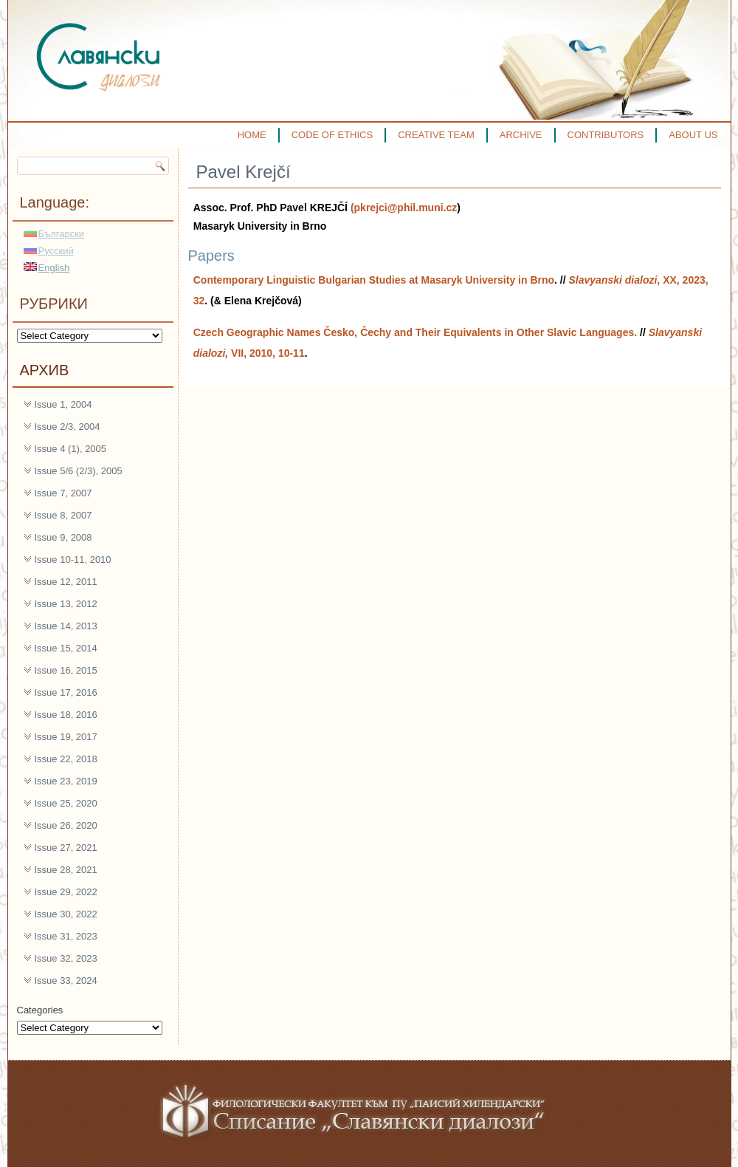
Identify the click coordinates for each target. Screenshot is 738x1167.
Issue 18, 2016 (66, 714)
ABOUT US (693, 134)
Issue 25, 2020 (66, 803)
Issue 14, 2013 (66, 626)
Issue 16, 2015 (66, 670)
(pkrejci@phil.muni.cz (404, 207)
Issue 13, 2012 (66, 603)
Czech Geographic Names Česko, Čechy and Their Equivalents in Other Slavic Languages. (415, 332)
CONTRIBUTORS (606, 134)
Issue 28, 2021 (66, 869)
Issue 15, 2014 (66, 648)
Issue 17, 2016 (66, 692)
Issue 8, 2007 (63, 515)
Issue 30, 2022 (66, 914)
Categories (40, 1010)
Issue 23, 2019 (66, 781)
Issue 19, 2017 (66, 736)
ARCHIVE (521, 134)
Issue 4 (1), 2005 (71, 448)
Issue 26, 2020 (66, 825)
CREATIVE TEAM (436, 134)
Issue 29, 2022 (66, 891)
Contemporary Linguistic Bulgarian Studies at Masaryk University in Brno (373, 280)
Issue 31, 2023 (66, 936)
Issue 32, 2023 (66, 958)
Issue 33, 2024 (66, 980)
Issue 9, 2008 (63, 537)
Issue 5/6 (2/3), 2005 (79, 470)
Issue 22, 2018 (66, 758)
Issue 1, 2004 (63, 404)
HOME (252, 134)
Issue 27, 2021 (66, 847)
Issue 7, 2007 (63, 493)
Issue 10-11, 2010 (73, 559)
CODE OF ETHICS (332, 134)
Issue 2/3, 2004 (67, 426)
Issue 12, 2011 (66, 581)
